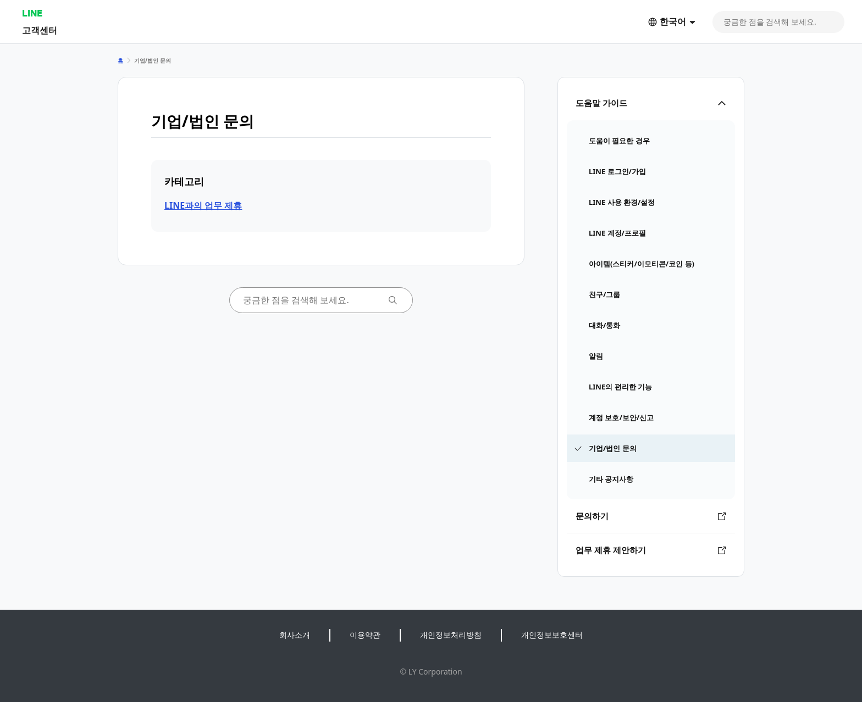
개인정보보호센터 (552, 634)
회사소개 (294, 634)
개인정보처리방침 (451, 634)
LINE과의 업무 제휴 (203, 205)
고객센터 (39, 30)
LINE (32, 13)
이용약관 (365, 634)
